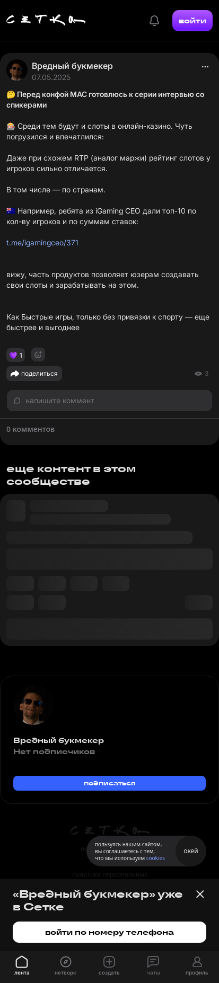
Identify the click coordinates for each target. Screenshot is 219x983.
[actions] (205, 66)
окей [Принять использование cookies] (190, 850)
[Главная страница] (46, 20)
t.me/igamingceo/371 (42, 242)
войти (192, 20)
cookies (155, 858)
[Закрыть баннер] (200, 894)
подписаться (110, 782)
